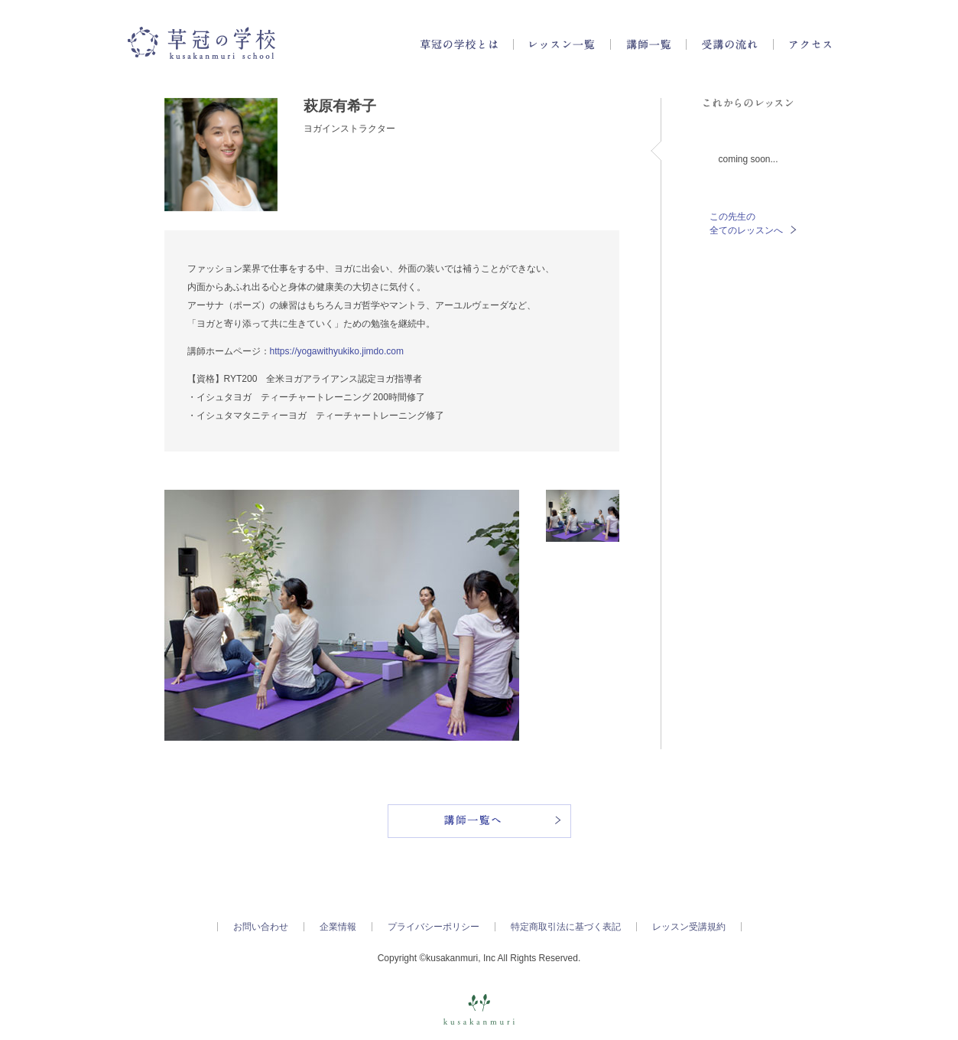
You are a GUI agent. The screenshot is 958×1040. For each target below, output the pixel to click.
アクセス (810, 44)
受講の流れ (730, 44)
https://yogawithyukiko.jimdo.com (337, 351)
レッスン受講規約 (689, 926)
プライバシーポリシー (433, 926)
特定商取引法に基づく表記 (566, 926)
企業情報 (338, 926)
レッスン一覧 (562, 44)
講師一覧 (648, 44)
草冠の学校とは (459, 44)
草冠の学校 (201, 43)
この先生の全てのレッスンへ (753, 223)
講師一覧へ (479, 821)
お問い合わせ (260, 926)
